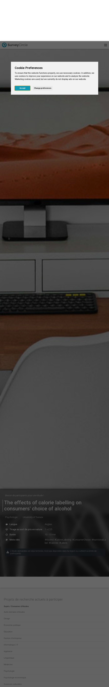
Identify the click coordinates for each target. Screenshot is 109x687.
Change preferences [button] (42, 47)
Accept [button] (22, 47)
